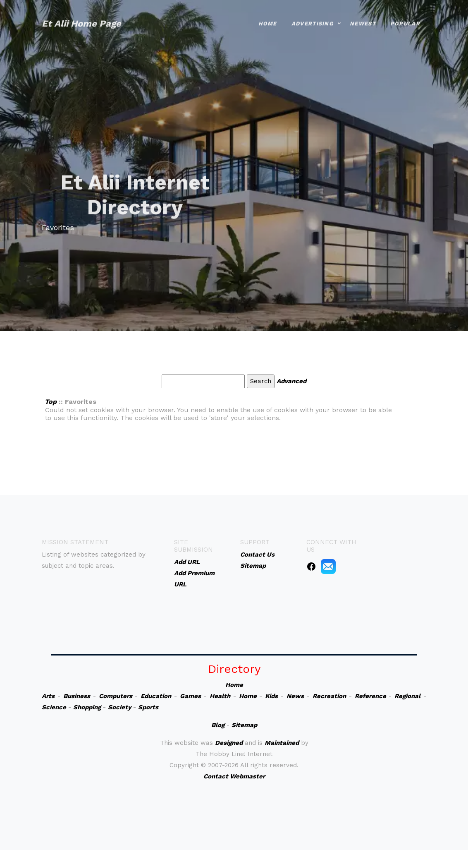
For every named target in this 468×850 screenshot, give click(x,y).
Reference (370, 696)
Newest (363, 15)
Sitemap (244, 725)
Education (156, 696)
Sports (148, 707)
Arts (48, 696)
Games (190, 696)
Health (220, 696)
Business (76, 696)
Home (267, 15)
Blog (217, 725)
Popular (405, 15)
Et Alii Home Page (81, 15)
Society (119, 707)
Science (54, 707)
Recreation (329, 696)
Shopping (87, 707)
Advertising (312, 15)
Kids (271, 696)
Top (51, 402)
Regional (407, 696)
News (295, 696)
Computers (115, 696)
